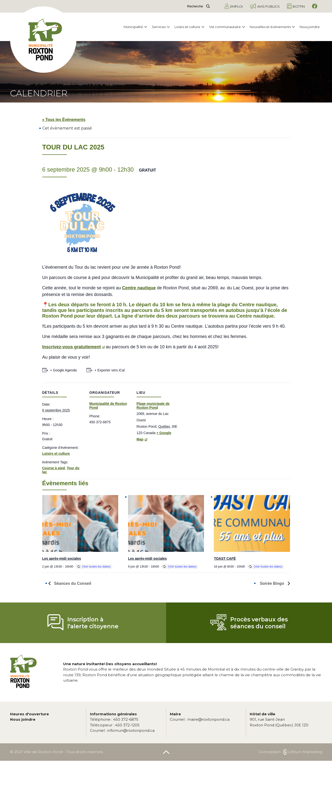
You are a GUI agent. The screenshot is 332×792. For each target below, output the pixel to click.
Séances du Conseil (72, 583)
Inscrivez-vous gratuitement (71, 346)
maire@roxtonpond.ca (200, 719)
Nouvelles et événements (272, 27)
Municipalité (135, 27)
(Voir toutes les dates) (96, 566)
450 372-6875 (114, 719)
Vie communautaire (227, 27)
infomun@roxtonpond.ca (122, 730)
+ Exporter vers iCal (109, 370)
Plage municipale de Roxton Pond (153, 406)
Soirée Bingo (272, 583)
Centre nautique (139, 287)
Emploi (234, 6)
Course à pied (53, 468)
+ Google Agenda (63, 370)
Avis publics (265, 6)
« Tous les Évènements (64, 119)
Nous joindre (310, 27)
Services (161, 27)
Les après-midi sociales (61, 558)
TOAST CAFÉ (225, 558)
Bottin (296, 6)
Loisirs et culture (189, 27)
